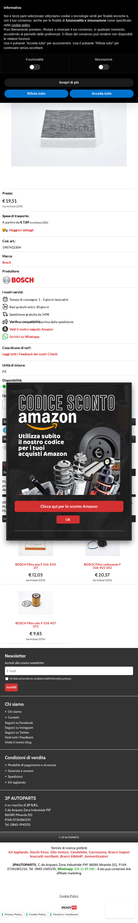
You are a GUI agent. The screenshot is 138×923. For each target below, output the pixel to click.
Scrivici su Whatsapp (24, 337)
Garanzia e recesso (21, 774)
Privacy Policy (13, 918)
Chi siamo (15, 715)
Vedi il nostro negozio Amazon (31, 329)
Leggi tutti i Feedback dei (29, 354)
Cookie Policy (69, 899)
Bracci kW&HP (71, 860)
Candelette (78, 856)
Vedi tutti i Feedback (19, 741)
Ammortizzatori (96, 860)
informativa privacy (60, 682)
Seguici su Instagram (19, 731)
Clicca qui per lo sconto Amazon (68, 506)
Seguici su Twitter (17, 736)
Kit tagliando (17, 786)
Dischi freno (39, 856)
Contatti (13, 721)
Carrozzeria (98, 856)
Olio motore (59, 856)
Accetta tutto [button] (102, 93)
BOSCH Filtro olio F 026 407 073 (36, 628)
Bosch (6, 262)
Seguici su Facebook (19, 726)
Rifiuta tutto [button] (36, 93)
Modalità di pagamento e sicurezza (32, 768)
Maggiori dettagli (21, 230)
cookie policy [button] (20, 25)
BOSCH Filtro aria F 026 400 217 (35, 569)
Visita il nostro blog (18, 746)
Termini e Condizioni (65, 918)
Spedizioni (15, 780)
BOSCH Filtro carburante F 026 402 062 (102, 569)
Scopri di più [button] (69, 82)
